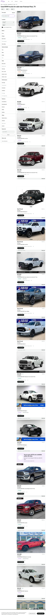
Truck (14, 4)
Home (2, 4)
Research (16, 1)
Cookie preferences (32, 613)
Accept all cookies (40, 613)
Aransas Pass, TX (10, 4)
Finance (21, 1)
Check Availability (20, 41)
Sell (12, 1)
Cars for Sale (5, 4)
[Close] (45, 610)
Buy (8, 1)
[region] (23, 612)
